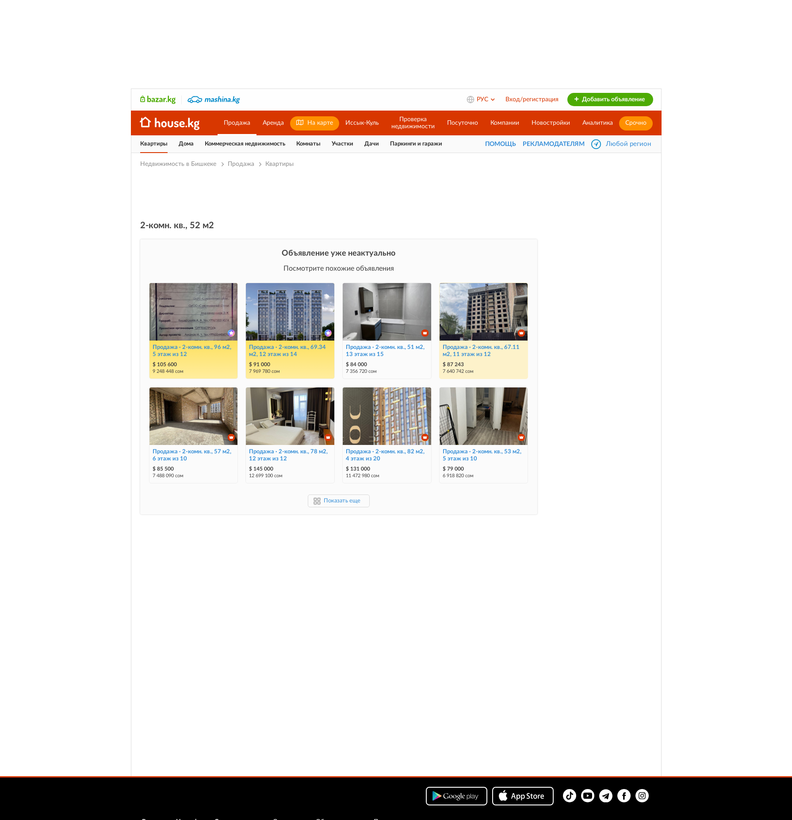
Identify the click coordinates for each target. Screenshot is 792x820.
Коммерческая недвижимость (245, 144)
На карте (314, 122)
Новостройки (551, 123)
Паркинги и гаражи (416, 144)
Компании (504, 123)
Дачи (371, 144)
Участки (342, 144)
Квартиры (154, 144)
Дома (186, 144)
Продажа (237, 123)
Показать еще (342, 501)
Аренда (273, 123)
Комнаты (308, 144)
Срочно (636, 123)
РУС (486, 99)
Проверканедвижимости (413, 123)
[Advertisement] (339, 193)
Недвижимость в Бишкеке (179, 164)
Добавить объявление (609, 99)
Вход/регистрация (532, 99)
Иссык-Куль (362, 123)
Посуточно (462, 123)
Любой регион (628, 144)
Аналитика (597, 123)
